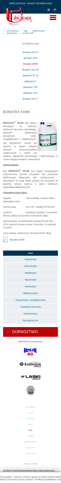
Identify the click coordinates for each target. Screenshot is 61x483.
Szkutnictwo (30, 259)
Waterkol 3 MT (30, 93)
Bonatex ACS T (30, 99)
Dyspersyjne (12, 33)
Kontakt (30, 436)
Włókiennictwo (39, 31)
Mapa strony (30, 448)
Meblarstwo (30, 273)
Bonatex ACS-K (30, 52)
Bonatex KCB (30, 58)
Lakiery (30, 424)
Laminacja (30, 418)
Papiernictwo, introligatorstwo (30, 300)
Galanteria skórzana (30, 307)
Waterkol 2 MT (30, 87)
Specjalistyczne (30, 320)
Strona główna (13, 31)
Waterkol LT (31, 81)
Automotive (30, 286)
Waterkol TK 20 (30, 75)
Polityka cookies (30, 442)
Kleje (26, 31)
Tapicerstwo (31, 279)
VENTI (34, 464)
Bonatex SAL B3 (30, 69)
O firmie (30, 413)
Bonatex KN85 (30, 64)
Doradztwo (25, 331)
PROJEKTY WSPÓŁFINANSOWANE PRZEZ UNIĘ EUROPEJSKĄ (29, 471)
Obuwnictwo (30, 266)
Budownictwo (30, 313)
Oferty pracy (30, 453)
